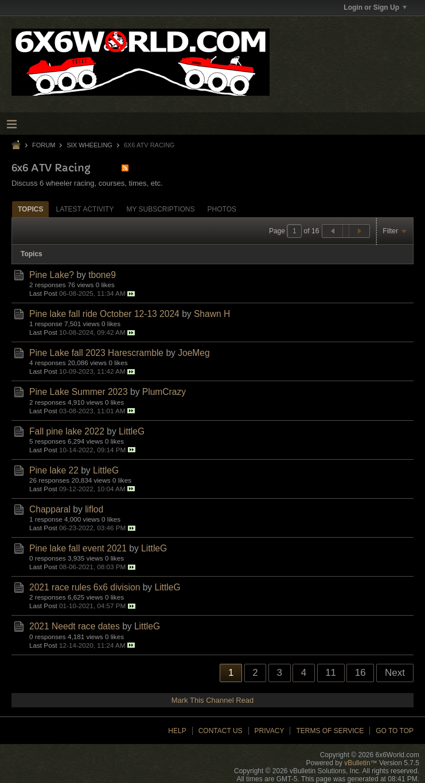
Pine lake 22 (54, 470)
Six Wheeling (89, 145)
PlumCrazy (164, 392)
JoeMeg (193, 353)
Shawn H (212, 314)
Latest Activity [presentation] (85, 209)
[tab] (30, 209)
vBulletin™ (360, 763)
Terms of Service (330, 731)
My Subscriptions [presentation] (160, 209)
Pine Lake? (51, 275)
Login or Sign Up (375, 7)
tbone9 (102, 275)
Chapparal (50, 509)
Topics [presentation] (30, 209)
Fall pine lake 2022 (66, 431)
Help (177, 731)
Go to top (395, 731)
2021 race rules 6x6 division (84, 587)
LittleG (132, 431)
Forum (43, 145)
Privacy (269, 731)
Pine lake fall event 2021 (78, 548)
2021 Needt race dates (74, 626)
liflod (94, 509)
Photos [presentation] (222, 209)
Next (395, 672)
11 (330, 672)
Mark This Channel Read (212, 700)
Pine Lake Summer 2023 (78, 392)
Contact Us (220, 731)
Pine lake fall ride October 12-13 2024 (104, 314)
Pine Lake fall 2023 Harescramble (96, 353)
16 (360, 672)
